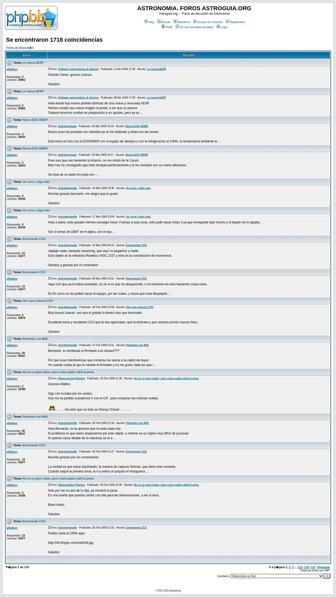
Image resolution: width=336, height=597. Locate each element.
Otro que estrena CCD (38, 300)
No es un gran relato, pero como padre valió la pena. (58, 372)
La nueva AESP (33, 62)
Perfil (167, 27)
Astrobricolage (67, 126)
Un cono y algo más (36, 181)
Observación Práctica (71, 378)
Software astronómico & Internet (78, 69)
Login (222, 27)
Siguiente (323, 567)
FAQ (149, 22)
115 (313, 567)
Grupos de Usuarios (208, 22)
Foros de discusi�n (20, 47)
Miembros (182, 22)
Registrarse (235, 22)
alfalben (12, 69)
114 (306, 567)
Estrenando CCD (34, 238)
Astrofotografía (67, 188)
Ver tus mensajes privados (194, 27)
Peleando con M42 (35, 338)
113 (300, 567)
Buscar (164, 22)
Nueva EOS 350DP (35, 119)
